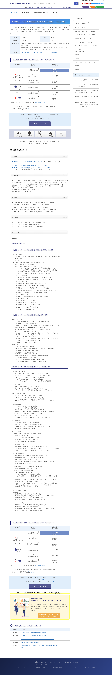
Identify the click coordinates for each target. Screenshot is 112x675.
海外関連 (77, 68)
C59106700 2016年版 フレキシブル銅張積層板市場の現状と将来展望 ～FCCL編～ (86, 79)
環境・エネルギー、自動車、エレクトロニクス (86, 44)
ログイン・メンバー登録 (97, 4)
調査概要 (40, 174)
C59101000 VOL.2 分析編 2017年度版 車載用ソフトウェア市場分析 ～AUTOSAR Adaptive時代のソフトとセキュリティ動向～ (86, 103)
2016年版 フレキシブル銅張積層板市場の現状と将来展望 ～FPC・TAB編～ (31, 167)
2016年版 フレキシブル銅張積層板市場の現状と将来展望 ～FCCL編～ (30, 165)
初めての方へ (86, 4)
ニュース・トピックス (53, 7)
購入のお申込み (40, 123)
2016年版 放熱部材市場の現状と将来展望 (30, 642)
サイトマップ (99, 1)
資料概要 (40, 217)
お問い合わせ (99, 7)
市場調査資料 (17, 12)
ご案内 (40, 156)
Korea (91, 1)
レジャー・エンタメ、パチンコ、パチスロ (85, 61)
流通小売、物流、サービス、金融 (83, 37)
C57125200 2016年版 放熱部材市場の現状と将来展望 (86, 96)
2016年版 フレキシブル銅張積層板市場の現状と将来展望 (27, 162)
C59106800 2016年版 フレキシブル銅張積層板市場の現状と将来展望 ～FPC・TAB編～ (86, 90)
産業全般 (77, 65)
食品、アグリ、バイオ (80, 26)
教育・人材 (77, 57)
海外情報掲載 (54, 52)
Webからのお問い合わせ (71, 662)
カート (92, 7)
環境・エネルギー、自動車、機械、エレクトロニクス (39, 52)
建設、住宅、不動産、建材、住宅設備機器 (85, 30)
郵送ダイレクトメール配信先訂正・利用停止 (52, 667)
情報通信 (77, 54)
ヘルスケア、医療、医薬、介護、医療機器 (85, 33)
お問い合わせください (40, 102)
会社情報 (62, 7)
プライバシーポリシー (21, 667)
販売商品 (37, 7)
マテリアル (23, 52)
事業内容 (31, 7)
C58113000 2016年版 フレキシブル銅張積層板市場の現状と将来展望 (86, 84)
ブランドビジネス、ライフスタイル (83, 41)
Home (25, 7)
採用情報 (68, 7)
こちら (29, 45)
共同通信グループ (83, 667)
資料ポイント (40, 197)
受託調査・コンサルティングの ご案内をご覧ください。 (49, 615)
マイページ (85, 7)
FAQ (75, 667)
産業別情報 (43, 7)
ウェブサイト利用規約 (34, 667)
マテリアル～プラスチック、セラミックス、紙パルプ (82, 49)
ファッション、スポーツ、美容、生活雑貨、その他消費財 (83, 22)
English (85, 1)
